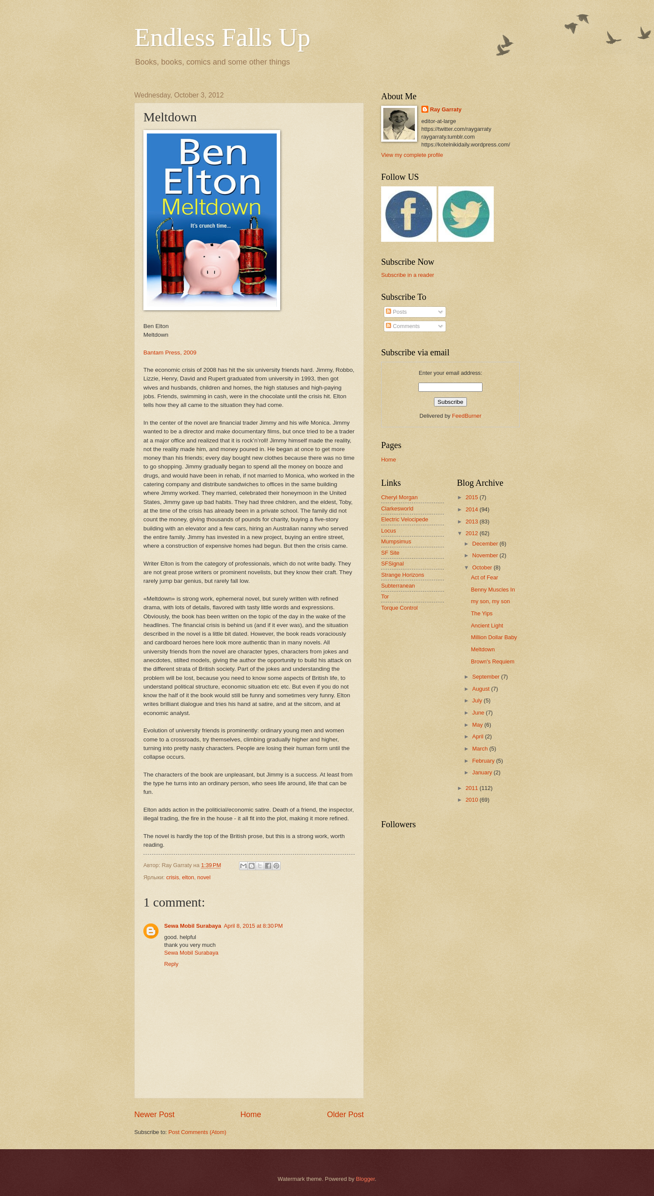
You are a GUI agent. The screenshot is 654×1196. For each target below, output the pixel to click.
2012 (472, 533)
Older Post (345, 1114)
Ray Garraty (446, 109)
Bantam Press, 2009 (169, 352)
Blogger (365, 1179)
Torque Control (399, 607)
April (478, 736)
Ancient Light (487, 625)
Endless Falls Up (222, 37)
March (480, 748)
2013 (472, 521)
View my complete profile (412, 155)
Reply (171, 964)
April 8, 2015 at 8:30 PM (253, 926)
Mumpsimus (396, 541)
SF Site (390, 552)
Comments (403, 326)
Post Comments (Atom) (197, 1132)
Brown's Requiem (493, 661)
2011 (472, 788)
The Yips (481, 613)
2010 (472, 799)
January (482, 772)
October (482, 567)
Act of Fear (484, 577)
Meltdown (483, 649)
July (477, 700)
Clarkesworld (397, 508)
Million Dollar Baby (494, 637)
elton (188, 877)
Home (250, 1114)
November (485, 555)
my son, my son (490, 601)
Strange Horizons (402, 575)
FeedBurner (467, 416)
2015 (472, 497)
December (485, 543)
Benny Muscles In (493, 589)
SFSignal (392, 563)
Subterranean (398, 585)
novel (203, 877)
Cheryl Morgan (399, 497)
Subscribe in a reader (407, 275)
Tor (385, 596)
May (478, 725)
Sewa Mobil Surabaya (192, 926)
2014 (472, 509)
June (479, 712)
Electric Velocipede (404, 519)
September (486, 676)
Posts (396, 312)
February (484, 760)
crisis (172, 877)
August (481, 689)
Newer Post (154, 1114)
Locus (388, 530)
